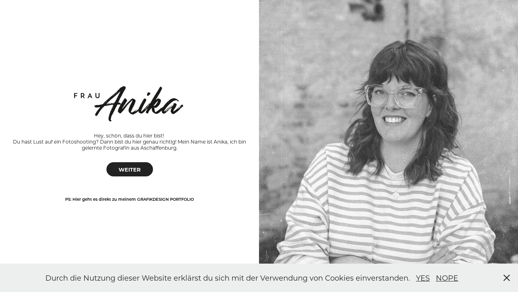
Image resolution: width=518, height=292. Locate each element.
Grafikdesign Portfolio (165, 199)
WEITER (130, 169)
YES (423, 278)
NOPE (447, 278)
